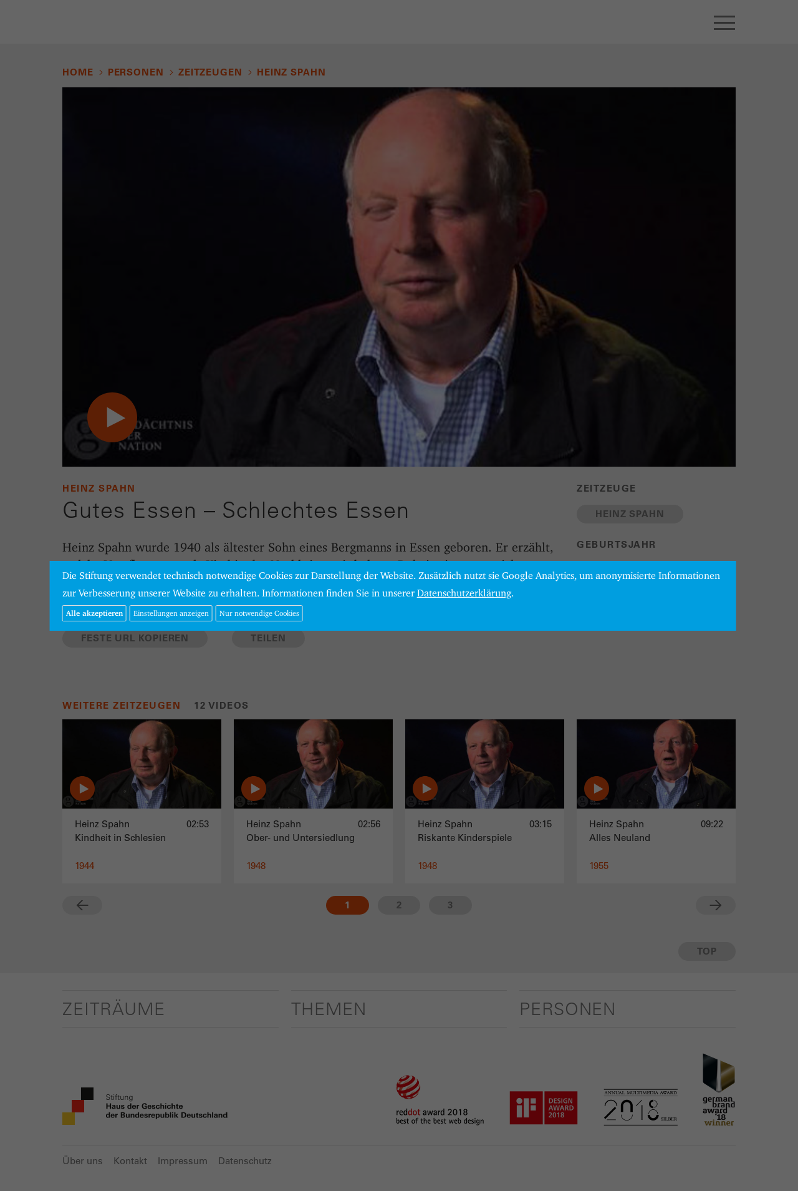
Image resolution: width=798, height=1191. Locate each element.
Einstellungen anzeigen (171, 613)
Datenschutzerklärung (464, 593)
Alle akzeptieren (94, 613)
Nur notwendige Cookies (259, 613)
